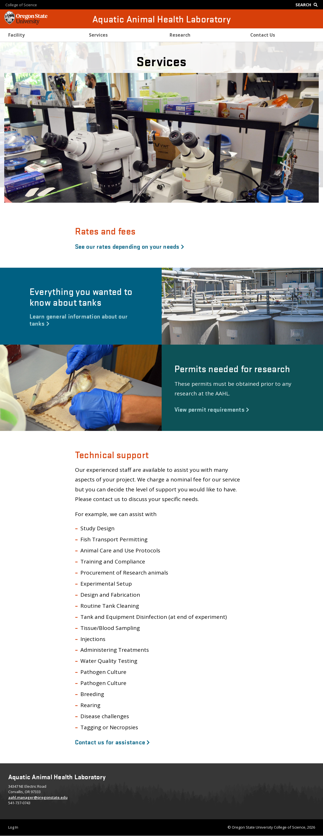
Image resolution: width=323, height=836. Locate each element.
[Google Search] (308, 4)
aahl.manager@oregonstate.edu (38, 797)
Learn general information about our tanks (79, 319)
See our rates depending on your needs (129, 246)
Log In (13, 827)
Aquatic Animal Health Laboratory (161, 19)
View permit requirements (211, 409)
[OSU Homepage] (25, 22)
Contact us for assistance (112, 742)
